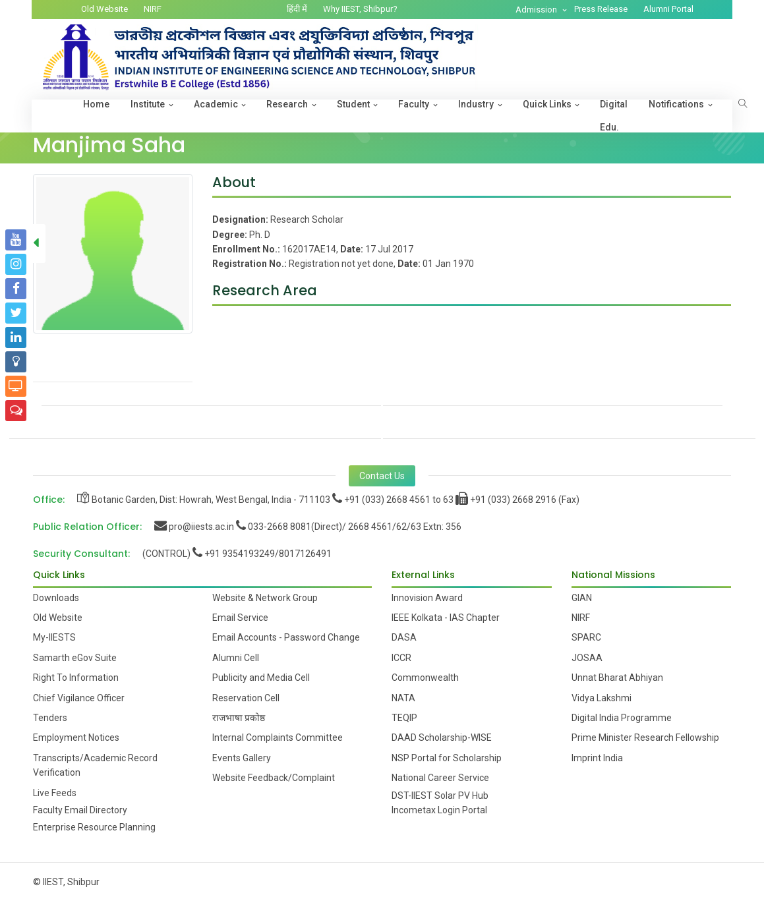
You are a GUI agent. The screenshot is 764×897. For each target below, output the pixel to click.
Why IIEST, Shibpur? (360, 9)
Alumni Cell (235, 657)
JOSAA (587, 657)
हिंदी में (297, 9)
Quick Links (547, 104)
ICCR (401, 657)
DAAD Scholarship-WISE (442, 737)
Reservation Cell (245, 698)
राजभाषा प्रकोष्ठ (238, 717)
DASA (404, 637)
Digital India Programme (622, 717)
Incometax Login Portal (439, 810)
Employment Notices (76, 737)
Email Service (240, 617)
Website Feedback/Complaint (273, 777)
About (234, 182)
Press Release (601, 9)
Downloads (56, 598)
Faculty (413, 104)
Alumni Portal (668, 9)
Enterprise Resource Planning (94, 827)
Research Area (264, 290)
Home (96, 104)
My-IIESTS (54, 637)
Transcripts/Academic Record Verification (95, 765)
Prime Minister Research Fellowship (645, 737)
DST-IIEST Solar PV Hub (440, 795)
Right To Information (76, 677)
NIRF (153, 9)
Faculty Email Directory (80, 810)
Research (287, 104)
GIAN (582, 598)
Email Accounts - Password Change (286, 637)
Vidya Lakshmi (602, 698)
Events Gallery (241, 758)
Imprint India (597, 758)
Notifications (676, 104)
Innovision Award (427, 598)
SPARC (586, 637)
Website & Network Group (265, 598)
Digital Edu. (614, 115)
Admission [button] (537, 9)
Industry (476, 104)
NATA (403, 698)
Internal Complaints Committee (277, 737)
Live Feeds (54, 793)
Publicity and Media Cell (261, 677)
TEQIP (404, 717)
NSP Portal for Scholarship (447, 758)
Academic (216, 104)
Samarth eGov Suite (75, 657)
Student (353, 104)
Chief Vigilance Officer (79, 698)
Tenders (50, 717)
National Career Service (440, 777)
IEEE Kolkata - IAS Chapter (446, 617)
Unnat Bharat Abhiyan (617, 677)
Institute (148, 104)
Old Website (104, 9)
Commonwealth (425, 677)
